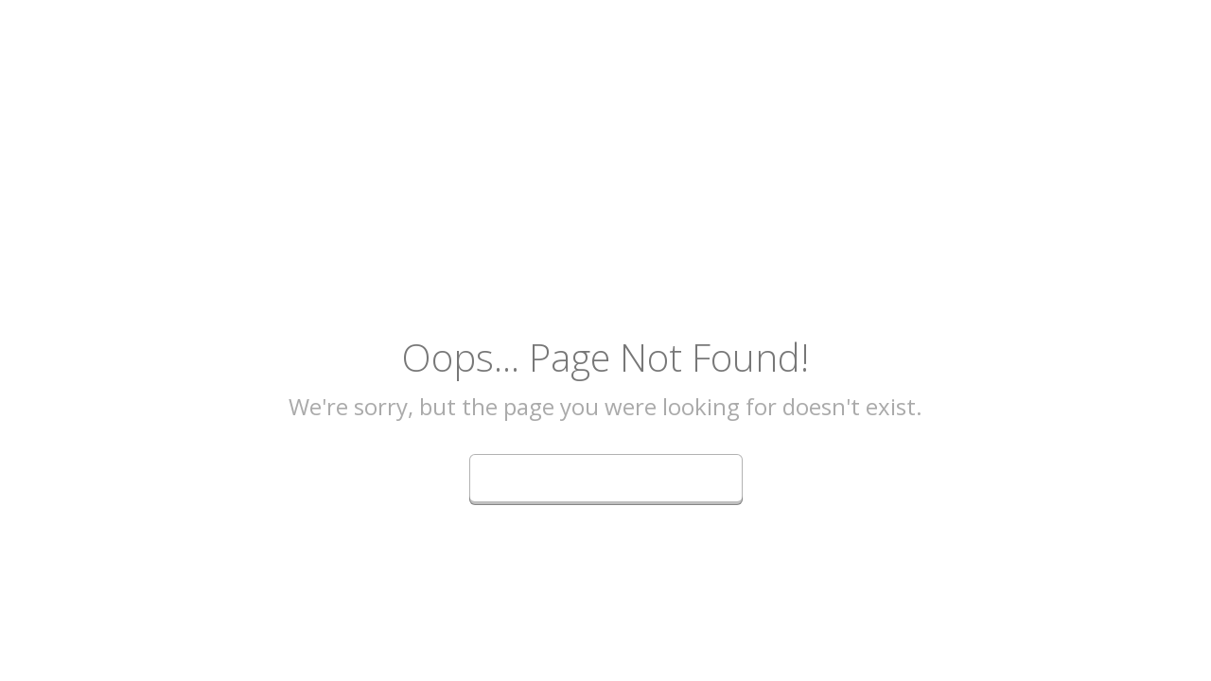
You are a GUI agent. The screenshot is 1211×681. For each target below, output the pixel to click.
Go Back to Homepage (606, 475)
